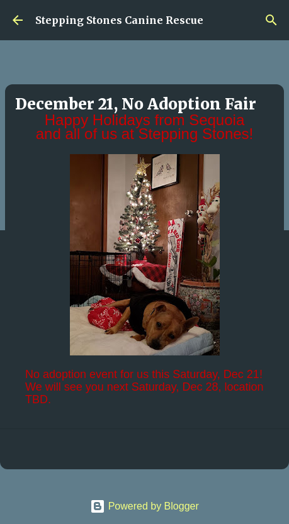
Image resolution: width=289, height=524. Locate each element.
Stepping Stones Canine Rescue (119, 20)
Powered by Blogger (144, 506)
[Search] (271, 20)
